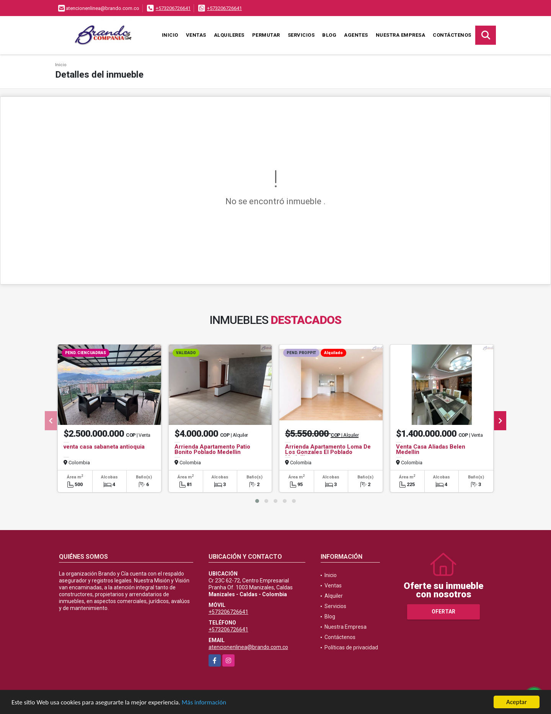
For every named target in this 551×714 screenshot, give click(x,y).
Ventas (196, 35)
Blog (329, 35)
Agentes (356, 35)
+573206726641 (173, 8)
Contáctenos (452, 35)
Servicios (301, 35)
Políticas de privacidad (351, 647)
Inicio (170, 35)
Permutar (266, 35)
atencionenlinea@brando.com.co (248, 647)
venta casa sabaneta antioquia (104, 446)
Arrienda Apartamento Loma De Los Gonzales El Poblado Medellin (328, 452)
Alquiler (333, 596)
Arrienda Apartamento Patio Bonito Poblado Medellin (212, 449)
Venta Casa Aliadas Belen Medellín (430, 449)
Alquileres (229, 35)
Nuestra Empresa (400, 35)
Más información (204, 702)
